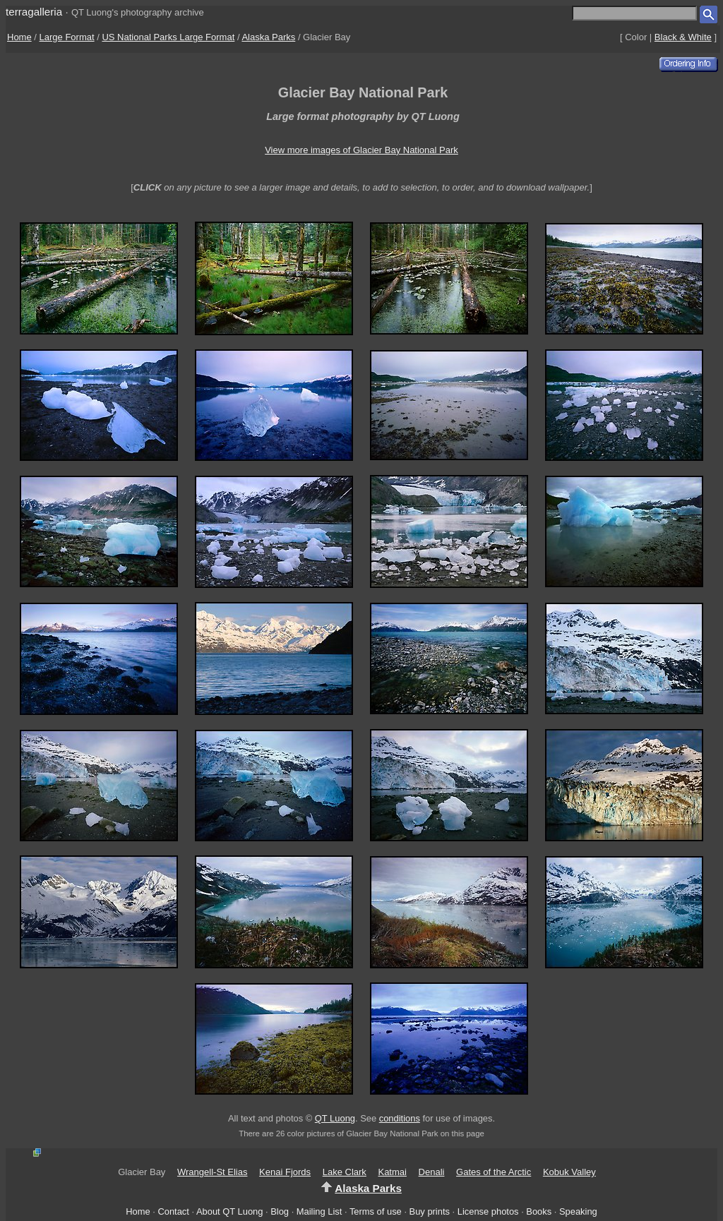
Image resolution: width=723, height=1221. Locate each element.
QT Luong (335, 1118)
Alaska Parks (268, 37)
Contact (173, 1211)
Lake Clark (344, 1172)
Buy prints (430, 1211)
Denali (432, 1172)
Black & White (683, 37)
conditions (399, 1118)
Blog (279, 1211)
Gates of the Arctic (493, 1172)
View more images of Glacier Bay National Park (361, 150)
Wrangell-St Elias (212, 1172)
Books (538, 1211)
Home (19, 37)
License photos (488, 1211)
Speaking (578, 1211)
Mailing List (319, 1211)
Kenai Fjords (285, 1172)
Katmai (392, 1172)
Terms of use (375, 1211)
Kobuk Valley (569, 1172)
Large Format (67, 37)
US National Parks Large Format (168, 37)
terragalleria (34, 12)
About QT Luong (229, 1211)
